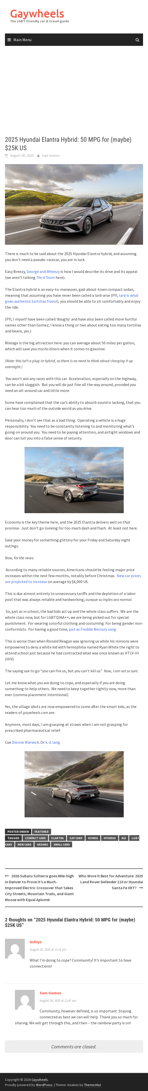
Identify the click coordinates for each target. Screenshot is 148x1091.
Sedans (42, 844)
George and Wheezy (43, 271)
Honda (93, 838)
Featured (41, 831)
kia (123, 838)
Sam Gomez (51, 155)
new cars (24, 844)
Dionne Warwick (25, 742)
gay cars (75, 838)
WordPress (44, 1085)
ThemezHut (92, 1085)
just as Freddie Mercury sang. (93, 629)
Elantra (57, 838)
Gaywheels (37, 13)
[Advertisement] (74, 91)
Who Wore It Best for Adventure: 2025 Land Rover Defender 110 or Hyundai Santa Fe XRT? (111, 881)
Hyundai (110, 838)
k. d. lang (52, 742)
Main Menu (22, 39)
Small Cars (62, 844)
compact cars (35, 838)
